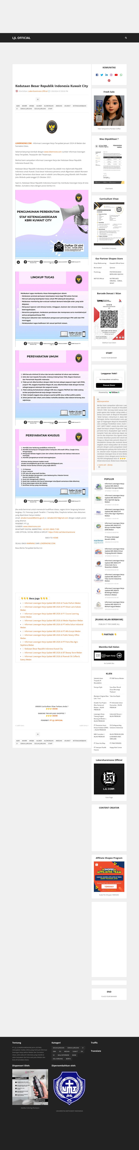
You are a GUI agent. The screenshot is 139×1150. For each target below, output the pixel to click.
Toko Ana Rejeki (115, 696)
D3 (60, 1051)
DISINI (55, 709)
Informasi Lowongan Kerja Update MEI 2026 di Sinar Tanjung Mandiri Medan (114, 551)
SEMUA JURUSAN (26, 109)
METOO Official (99, 279)
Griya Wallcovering (100, 263)
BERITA (68, 1059)
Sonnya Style (98, 687)
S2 (54, 1055)
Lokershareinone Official (38, 91)
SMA (54, 1051)
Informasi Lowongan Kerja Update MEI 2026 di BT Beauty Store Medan (53, 652)
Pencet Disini (109, 385)
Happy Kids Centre (116, 747)
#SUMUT (67, 106)
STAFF (50, 109)
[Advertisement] (69, 16)
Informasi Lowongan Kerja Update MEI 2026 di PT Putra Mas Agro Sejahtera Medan (114, 512)
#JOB (18, 106)
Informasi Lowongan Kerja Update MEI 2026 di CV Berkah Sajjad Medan (114, 604)
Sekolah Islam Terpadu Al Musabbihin (98, 680)
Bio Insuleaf (98, 268)
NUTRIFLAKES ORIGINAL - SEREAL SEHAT (116, 281)
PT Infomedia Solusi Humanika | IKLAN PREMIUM (116, 705)
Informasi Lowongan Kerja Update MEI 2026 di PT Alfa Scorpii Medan (53, 631)
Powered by (109, 392)
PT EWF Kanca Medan (117, 678)
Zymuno (112, 268)
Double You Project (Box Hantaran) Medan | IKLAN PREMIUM (100, 706)
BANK (74, 1055)
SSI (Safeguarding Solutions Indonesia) (116, 726)
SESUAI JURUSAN (40, 109)
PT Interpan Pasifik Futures (100, 748)
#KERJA (31, 106)
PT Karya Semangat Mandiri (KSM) (112, 538)
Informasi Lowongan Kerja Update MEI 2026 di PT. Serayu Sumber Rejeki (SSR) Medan (114, 526)
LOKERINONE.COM (23, 143)
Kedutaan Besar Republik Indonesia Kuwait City (44, 648)
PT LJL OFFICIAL (56, 720)
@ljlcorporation (103, 401)
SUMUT (75, 1051)
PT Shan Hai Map (99, 743)
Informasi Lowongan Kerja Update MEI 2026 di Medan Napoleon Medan (54, 620)
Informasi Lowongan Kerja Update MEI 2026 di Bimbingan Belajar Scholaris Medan (114, 591)
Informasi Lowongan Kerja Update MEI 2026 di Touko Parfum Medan (53, 603)
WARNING (31, 543)
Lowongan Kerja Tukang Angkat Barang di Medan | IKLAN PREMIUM (100, 717)
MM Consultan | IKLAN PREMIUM (99, 735)
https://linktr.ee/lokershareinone (61, 532)
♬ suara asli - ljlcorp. (105, 465)
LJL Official (21, 38)
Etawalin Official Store (117, 263)
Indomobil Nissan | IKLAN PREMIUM (116, 715)
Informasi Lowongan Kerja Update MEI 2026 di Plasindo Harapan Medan (114, 486)
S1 (17, 109)
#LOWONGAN (48, 106)
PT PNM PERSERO (115, 743)
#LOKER (39, 106)
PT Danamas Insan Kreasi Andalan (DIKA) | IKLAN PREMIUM (101, 727)
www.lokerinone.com (53, 152)
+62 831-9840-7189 (51, 529)
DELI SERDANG (58, 1059)
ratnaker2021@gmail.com (57, 518)
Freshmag (97, 272)
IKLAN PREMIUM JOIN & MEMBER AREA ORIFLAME (117, 736)
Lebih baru (20, 725)
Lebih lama (83, 725)
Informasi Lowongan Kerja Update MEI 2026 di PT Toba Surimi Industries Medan (114, 577)
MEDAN (66, 1051)
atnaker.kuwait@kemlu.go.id (32, 518)
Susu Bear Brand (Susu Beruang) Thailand (115, 689)
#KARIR (24, 106)
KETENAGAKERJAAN (79, 106)
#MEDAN (59, 106)
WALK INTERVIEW (63, 1055)
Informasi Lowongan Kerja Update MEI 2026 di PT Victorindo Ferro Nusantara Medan (114, 563)
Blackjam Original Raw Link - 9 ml (101, 697)
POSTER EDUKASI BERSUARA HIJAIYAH (116, 273)
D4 (82, 1051)
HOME (55, 537)
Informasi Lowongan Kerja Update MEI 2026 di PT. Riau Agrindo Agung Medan (114, 498)
